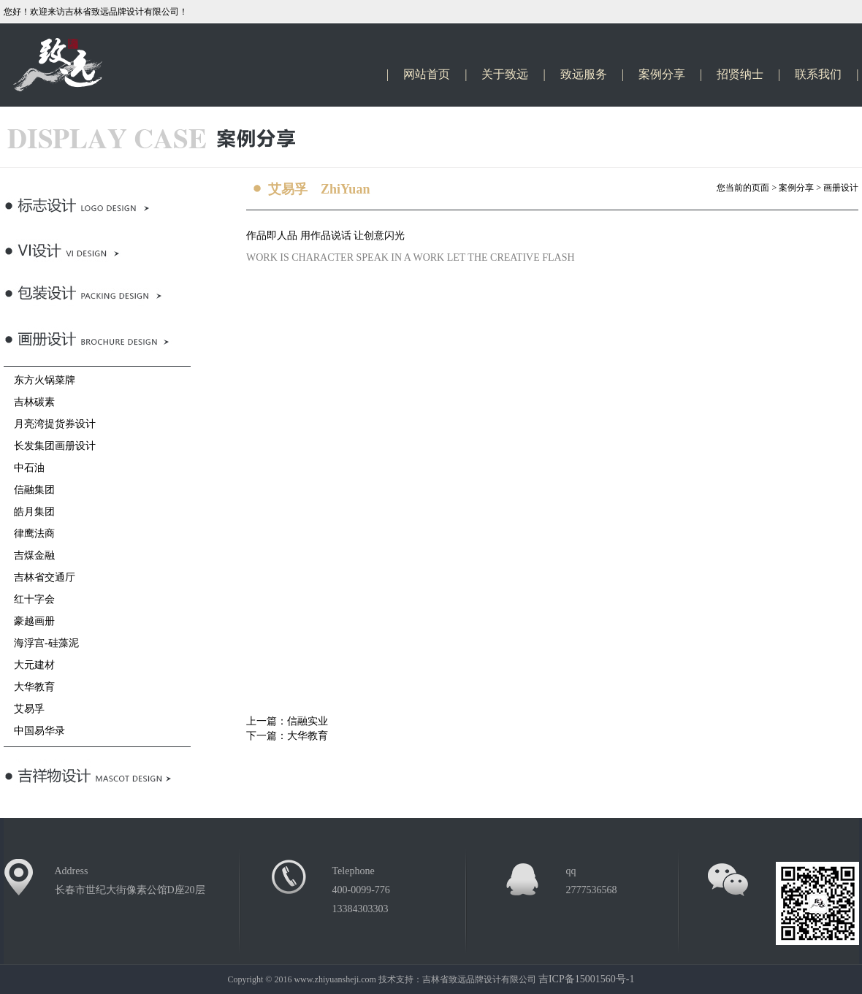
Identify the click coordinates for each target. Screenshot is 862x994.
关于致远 (504, 74)
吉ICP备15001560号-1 (586, 979)
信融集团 (29, 489)
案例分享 (661, 74)
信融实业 (307, 721)
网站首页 (426, 74)
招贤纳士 (740, 74)
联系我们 (818, 74)
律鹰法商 (29, 533)
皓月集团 (29, 511)
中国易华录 (34, 730)
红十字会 (29, 599)
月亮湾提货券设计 (50, 423)
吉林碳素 (29, 402)
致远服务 (583, 74)
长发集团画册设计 (50, 445)
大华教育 (29, 686)
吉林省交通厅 (39, 577)
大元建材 (29, 665)
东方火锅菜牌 (39, 380)
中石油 (24, 467)
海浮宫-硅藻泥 (41, 643)
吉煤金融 (29, 555)
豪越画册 (29, 621)
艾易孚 (24, 708)
